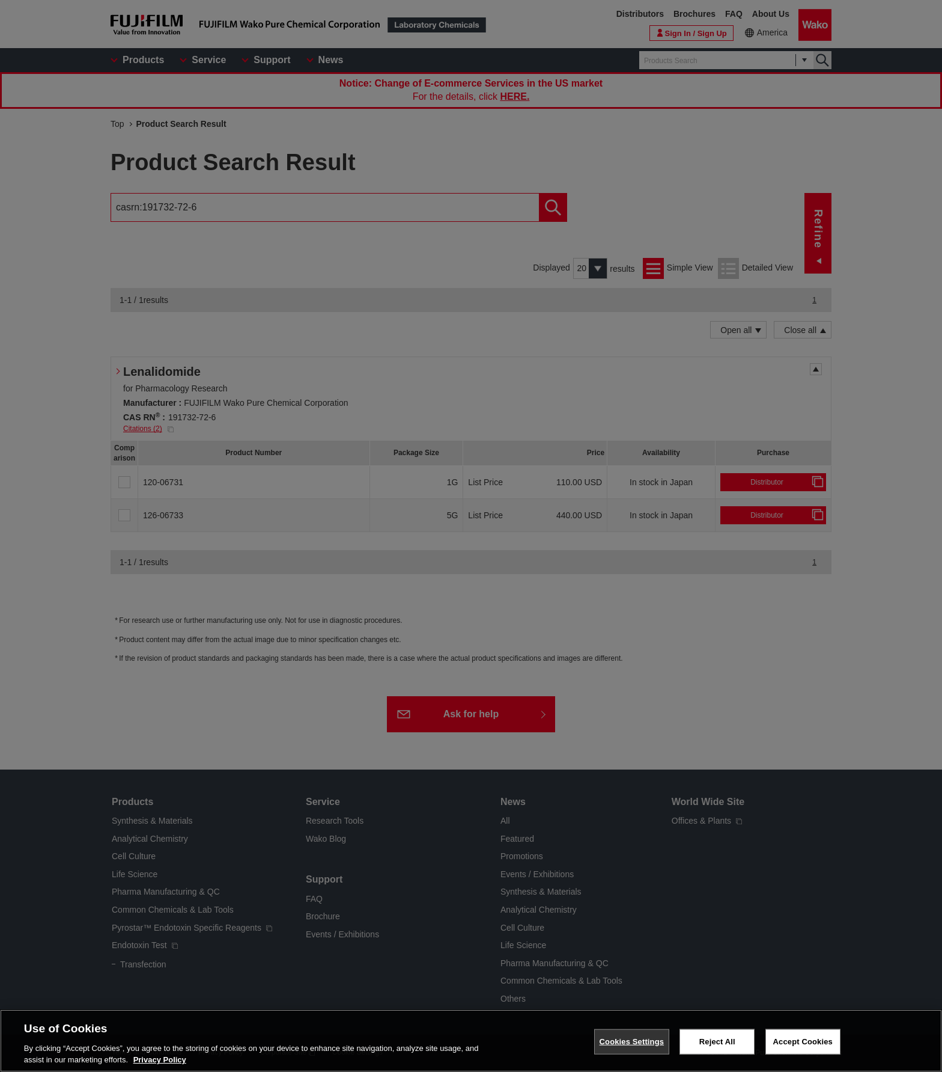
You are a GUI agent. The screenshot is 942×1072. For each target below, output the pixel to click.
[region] (471, 1040)
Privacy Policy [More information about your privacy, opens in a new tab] (159, 1059)
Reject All (717, 1041)
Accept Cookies (803, 1041)
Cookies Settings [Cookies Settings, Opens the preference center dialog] (632, 1041)
